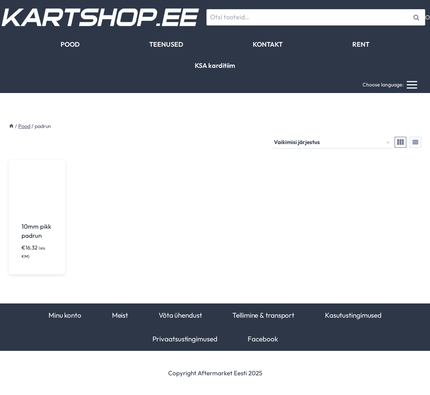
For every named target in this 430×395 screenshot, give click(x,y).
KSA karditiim (215, 65)
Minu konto (65, 315)
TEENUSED (166, 44)
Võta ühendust (180, 315)
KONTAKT (268, 44)
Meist (120, 315)
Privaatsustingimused (184, 338)
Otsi (417, 17)
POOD (70, 44)
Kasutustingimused (353, 315)
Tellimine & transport (263, 315)
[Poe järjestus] (331, 142)
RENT (360, 44)
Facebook (263, 338)
